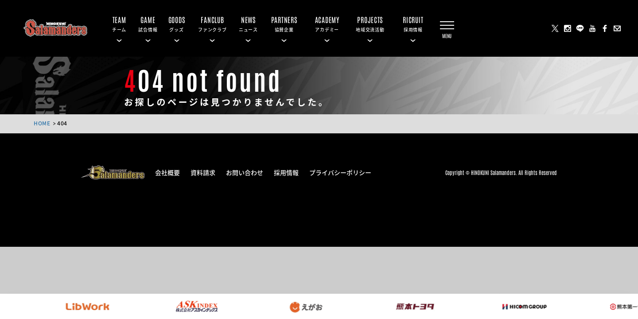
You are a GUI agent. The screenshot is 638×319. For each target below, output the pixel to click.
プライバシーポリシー (340, 172)
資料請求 (203, 172)
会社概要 (167, 172)
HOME (42, 123)
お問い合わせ (244, 172)
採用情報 (286, 172)
